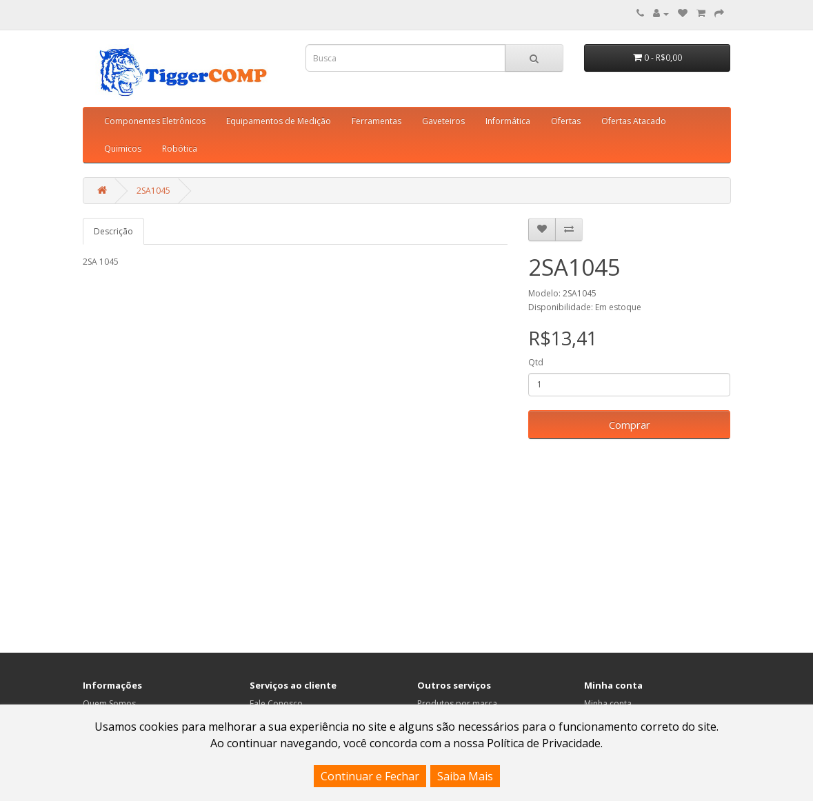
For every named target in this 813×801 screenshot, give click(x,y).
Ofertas (566, 121)
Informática (507, 121)
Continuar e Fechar (370, 776)
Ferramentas (376, 121)
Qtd (535, 362)
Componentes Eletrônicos (154, 121)
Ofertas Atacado (633, 121)
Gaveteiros (443, 121)
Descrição (113, 231)
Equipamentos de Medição (278, 121)
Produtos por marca (457, 703)
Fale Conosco (276, 703)
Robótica (179, 148)
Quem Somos (109, 703)
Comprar (629, 425)
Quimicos (122, 148)
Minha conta (608, 703)
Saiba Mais (465, 776)
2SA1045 (153, 190)
